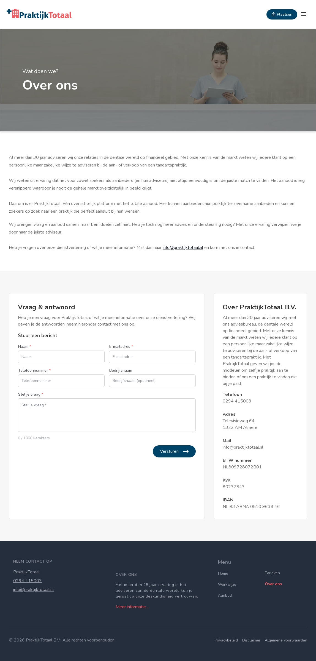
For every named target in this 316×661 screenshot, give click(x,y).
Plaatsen (281, 14)
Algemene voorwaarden (286, 640)
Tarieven (272, 573)
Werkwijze (227, 584)
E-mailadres (121, 346)
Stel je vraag (30, 394)
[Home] (39, 14)
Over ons (273, 584)
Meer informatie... (132, 607)
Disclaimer (251, 640)
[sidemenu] (304, 14)
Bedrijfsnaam (120, 370)
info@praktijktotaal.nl (183, 248)
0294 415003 (237, 401)
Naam (24, 346)
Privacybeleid (226, 640)
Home (223, 573)
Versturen (174, 451)
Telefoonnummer (34, 370)
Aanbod (225, 595)
